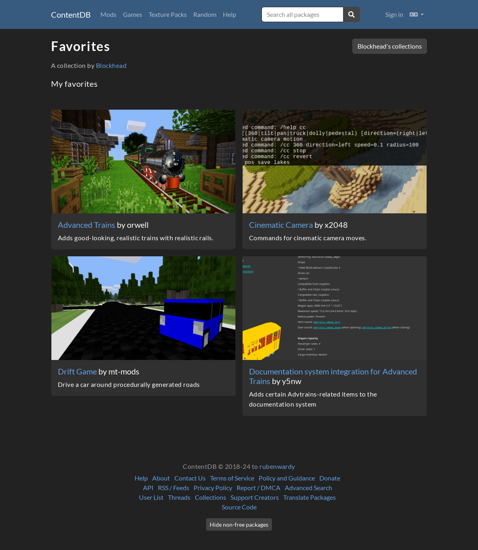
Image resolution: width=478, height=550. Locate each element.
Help (229, 14)
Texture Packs (168, 14)
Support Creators (255, 497)
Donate (329, 478)
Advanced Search (308, 487)
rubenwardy (277, 466)
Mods (108, 14)
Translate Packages (309, 497)
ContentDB (71, 14)
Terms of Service (232, 478)
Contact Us (190, 478)
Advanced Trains (87, 224)
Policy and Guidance (287, 478)
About (161, 478)
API (148, 487)
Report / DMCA (258, 487)
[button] (417, 14)
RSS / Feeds (173, 487)
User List (151, 497)
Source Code (239, 507)
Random (205, 14)
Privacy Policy (213, 487)
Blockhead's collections (389, 46)
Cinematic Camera (282, 224)
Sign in (394, 14)
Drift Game (78, 371)
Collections (210, 497)
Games (132, 14)
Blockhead (111, 65)
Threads (179, 497)
